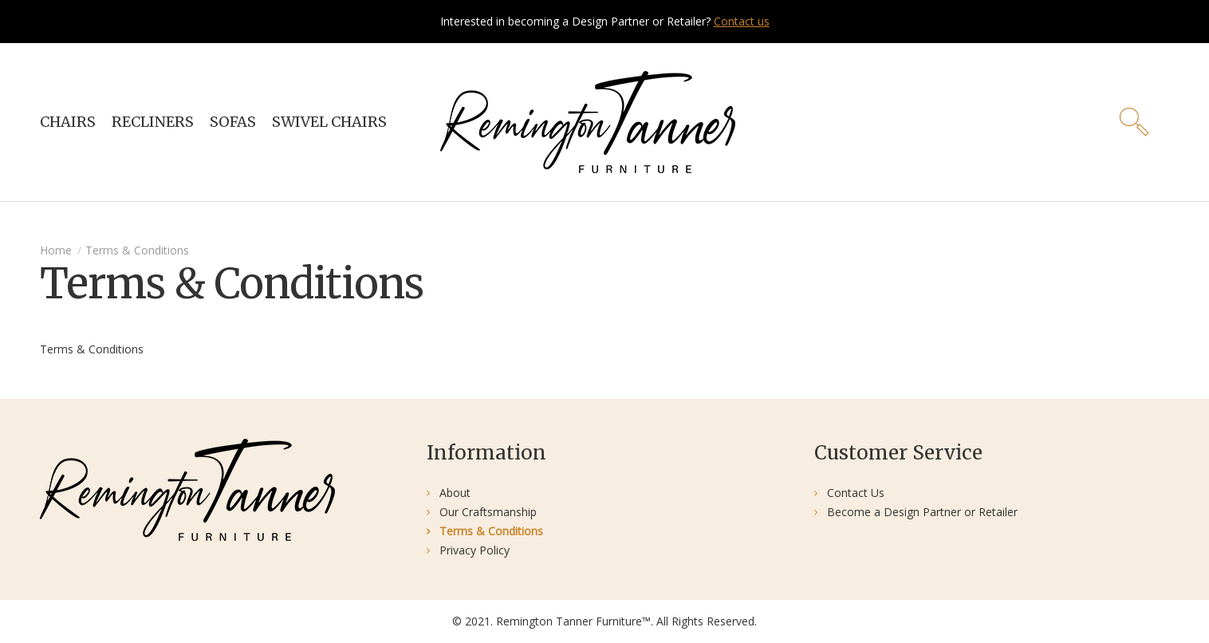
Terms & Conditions (137, 250)
